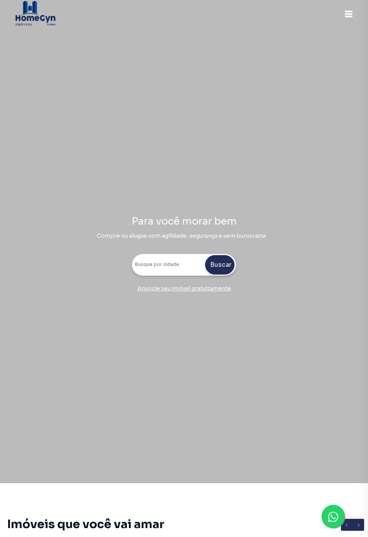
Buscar (220, 265)
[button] (349, 14)
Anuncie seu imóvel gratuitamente (184, 288)
